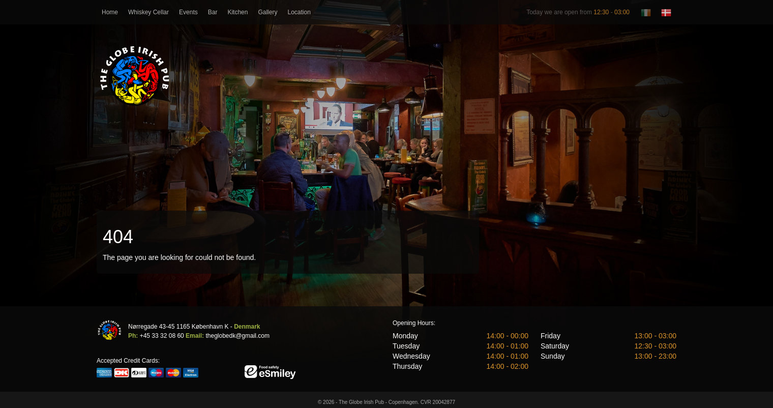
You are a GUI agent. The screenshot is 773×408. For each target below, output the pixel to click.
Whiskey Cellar (148, 12)
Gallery (267, 12)
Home (110, 12)
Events (188, 12)
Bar (213, 12)
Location (298, 12)
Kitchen (237, 12)
